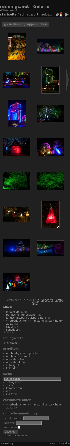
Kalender (12, 368)
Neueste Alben (15, 362)
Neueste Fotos (15, 359)
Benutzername (13, 418)
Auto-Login (12, 427)
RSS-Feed (11, 394)
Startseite (8, 14)
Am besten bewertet (19, 356)
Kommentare (14, 388)
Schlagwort (29, 14)
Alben (7, 307)
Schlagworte (14, 382)
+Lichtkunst (11, 342)
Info (8, 391)
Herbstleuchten (52, 14)
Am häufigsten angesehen (23, 353)
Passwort (9, 422)
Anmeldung (6, 443)
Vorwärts (47, 299)
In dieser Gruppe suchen (28, 24)
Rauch (10, 326)
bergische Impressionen (21, 314)
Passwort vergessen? (16, 435)
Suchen (10, 385)
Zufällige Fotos (15, 365)
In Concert (12, 311)
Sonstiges (12, 329)
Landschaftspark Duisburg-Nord (26, 317)
